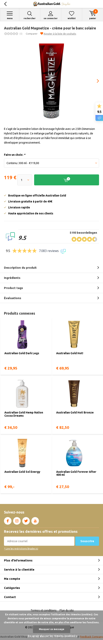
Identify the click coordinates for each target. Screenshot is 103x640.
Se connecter (50, 15)
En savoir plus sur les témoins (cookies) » (52, 636)
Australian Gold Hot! (69, 353)
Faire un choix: (14, 154)
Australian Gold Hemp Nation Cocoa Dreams (23, 414)
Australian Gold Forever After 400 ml (76, 473)
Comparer (32, 33)
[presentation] (95, 81)
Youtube (35, 520)
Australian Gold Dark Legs (21, 353)
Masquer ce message (51, 629)
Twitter (26, 520)
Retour (5, 4)
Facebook (8, 520)
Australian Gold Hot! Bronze (75, 412)
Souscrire (87, 541)
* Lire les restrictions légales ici (21, 548)
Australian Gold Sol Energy (22, 471)
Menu (9, 15)
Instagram (17, 520)
